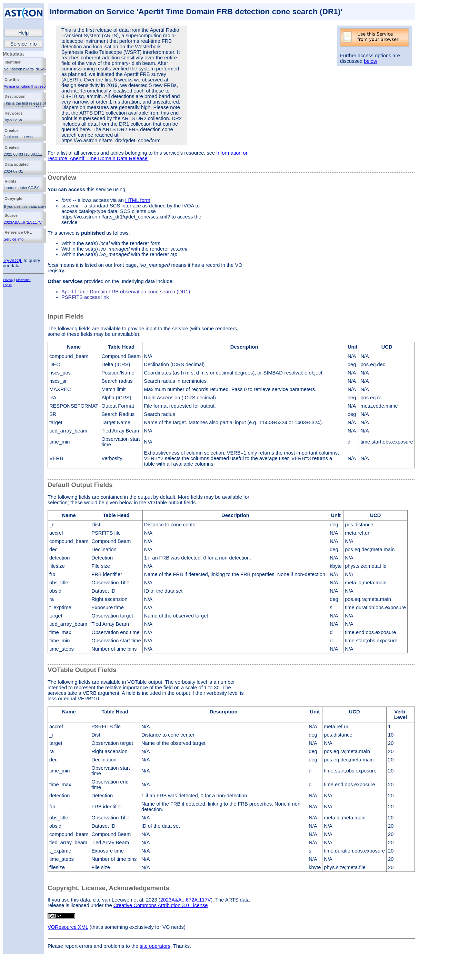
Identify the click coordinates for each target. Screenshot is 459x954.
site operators (155, 946)
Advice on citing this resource (28, 86)
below (370, 61)
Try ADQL (12, 260)
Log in (7, 285)
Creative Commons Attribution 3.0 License (160, 905)
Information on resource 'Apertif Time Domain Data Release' (148, 155)
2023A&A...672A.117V (23, 222)
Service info (23, 44)
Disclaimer (23, 280)
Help (23, 33)
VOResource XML (68, 927)
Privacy (8, 280)
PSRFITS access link (85, 297)
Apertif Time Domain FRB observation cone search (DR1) (125, 291)
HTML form (137, 200)
